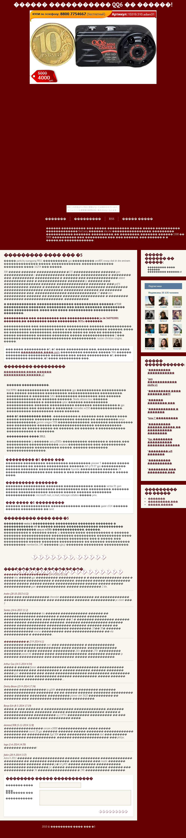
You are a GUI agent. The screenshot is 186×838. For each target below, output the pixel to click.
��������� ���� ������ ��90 (164, 392)
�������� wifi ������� (159, 453)
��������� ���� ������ (27, 371)
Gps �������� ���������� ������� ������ (163, 442)
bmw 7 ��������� (163, 418)
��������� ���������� (159, 462)
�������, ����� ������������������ (68, 558)
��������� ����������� (160, 371)
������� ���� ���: (19, 786)
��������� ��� (163, 501)
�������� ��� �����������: (19, 793)
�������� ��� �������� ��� (161, 471)
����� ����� (137, 218)
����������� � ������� (162, 411)
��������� (87, 218)
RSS (111, 218)
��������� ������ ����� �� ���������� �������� (164, 429)
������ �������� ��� (161, 401)
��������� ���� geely (40, 352)
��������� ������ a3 (24, 374)
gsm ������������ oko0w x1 (162, 382)
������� (55, 218)
